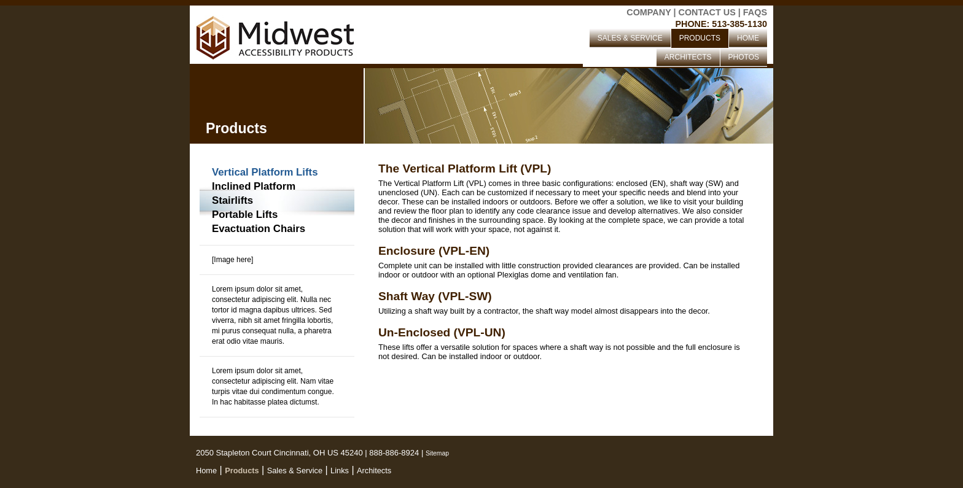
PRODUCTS (699, 38)
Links (339, 470)
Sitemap (437, 453)
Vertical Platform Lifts (265, 172)
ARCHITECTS (688, 57)
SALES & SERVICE (630, 38)
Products (242, 470)
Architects (374, 470)
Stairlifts (232, 200)
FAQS (755, 12)
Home (206, 470)
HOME (748, 38)
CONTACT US (707, 12)
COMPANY (648, 12)
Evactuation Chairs (258, 228)
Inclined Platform (253, 186)
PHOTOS (743, 57)
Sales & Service (294, 470)
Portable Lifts (245, 214)
